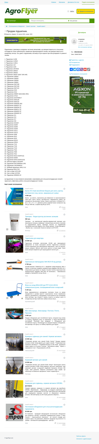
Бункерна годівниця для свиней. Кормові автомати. (43, 336)
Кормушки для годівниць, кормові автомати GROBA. (44, 383)
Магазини (62, 2)
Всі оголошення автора (85, 47)
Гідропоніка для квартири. (34, 238)
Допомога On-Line (73, 2)
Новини (53, 2)
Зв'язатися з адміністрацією (83, 439)
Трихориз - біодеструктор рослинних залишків (41, 216)
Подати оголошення (88, 2)
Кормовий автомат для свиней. (36, 360)
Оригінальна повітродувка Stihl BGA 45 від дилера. (43, 262)
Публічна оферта (81, 436)
